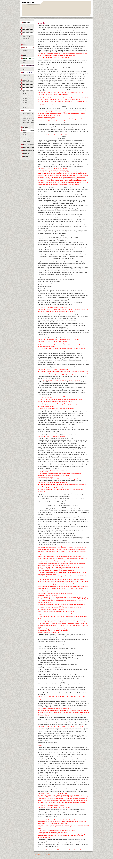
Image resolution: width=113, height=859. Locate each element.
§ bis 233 (25, 104)
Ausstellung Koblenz (27, 137)
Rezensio (25, 77)
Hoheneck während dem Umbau (28, 41)
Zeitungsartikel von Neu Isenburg (28, 122)
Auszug (24, 60)
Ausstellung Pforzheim (27, 139)
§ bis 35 (24, 91)
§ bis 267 (25, 105)
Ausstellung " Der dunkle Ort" (28, 118)
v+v (24, 40)
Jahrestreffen (25, 136)
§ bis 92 (24, 95)
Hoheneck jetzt (26, 38)
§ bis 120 (25, 96)
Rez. (24, 62)
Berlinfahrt (25, 134)
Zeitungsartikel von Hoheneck (28, 120)
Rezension (25, 52)
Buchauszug (25, 50)
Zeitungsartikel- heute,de (28, 115)
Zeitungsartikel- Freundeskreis (28, 113)
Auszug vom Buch (26, 75)
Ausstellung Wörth (26, 141)
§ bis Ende (25, 107)
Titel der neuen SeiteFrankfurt (28, 124)
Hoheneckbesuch (26, 36)
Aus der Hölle (25, 116)
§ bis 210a (25, 102)
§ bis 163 (25, 98)
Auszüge (24, 67)
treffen (24, 132)
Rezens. (24, 69)
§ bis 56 (24, 93)
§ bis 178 (25, 100)
